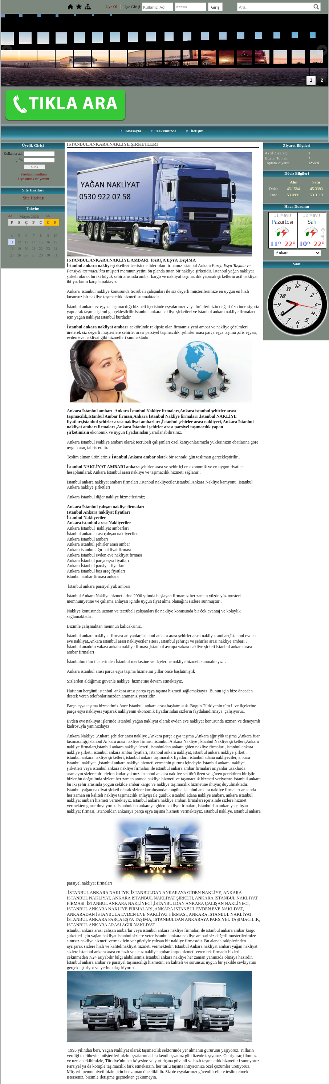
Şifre (19, 160)
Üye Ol (111, 6)
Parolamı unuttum (34, 174)
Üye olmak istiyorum (33, 179)
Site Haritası (34, 198)
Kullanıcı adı (13, 153)
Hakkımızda (165, 131)
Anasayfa (133, 131)
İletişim (197, 131)
